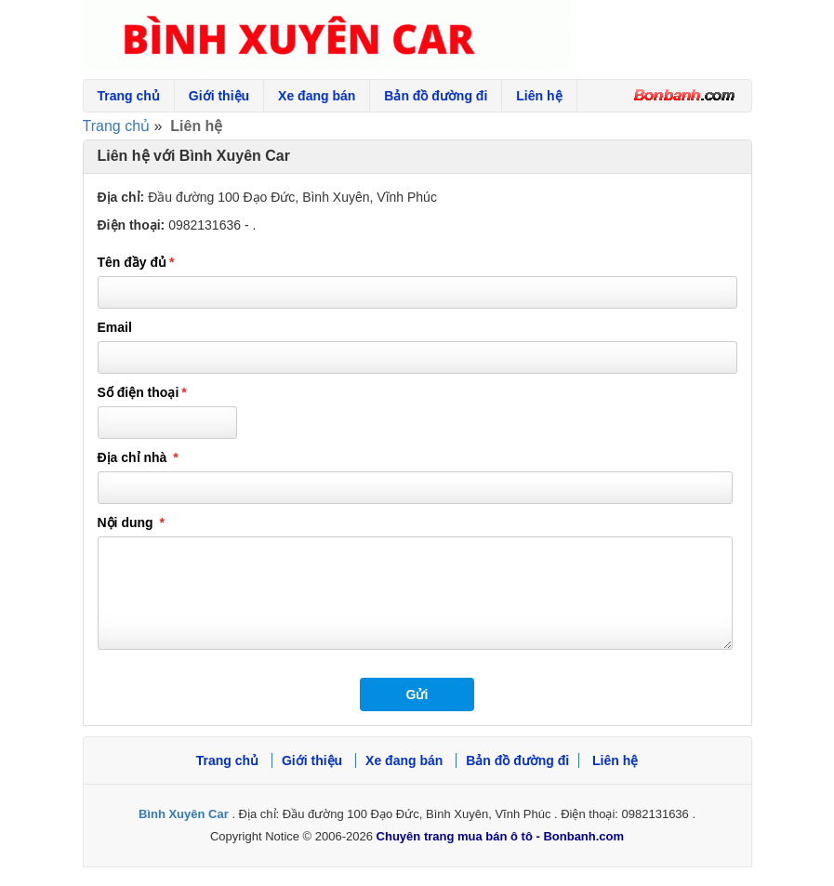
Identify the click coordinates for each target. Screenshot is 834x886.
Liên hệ (539, 95)
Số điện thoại (151, 392)
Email (115, 327)
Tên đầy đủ (145, 262)
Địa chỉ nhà (147, 457)
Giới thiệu (219, 95)
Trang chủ (129, 95)
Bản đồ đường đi (435, 95)
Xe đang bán (316, 95)
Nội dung (140, 522)
